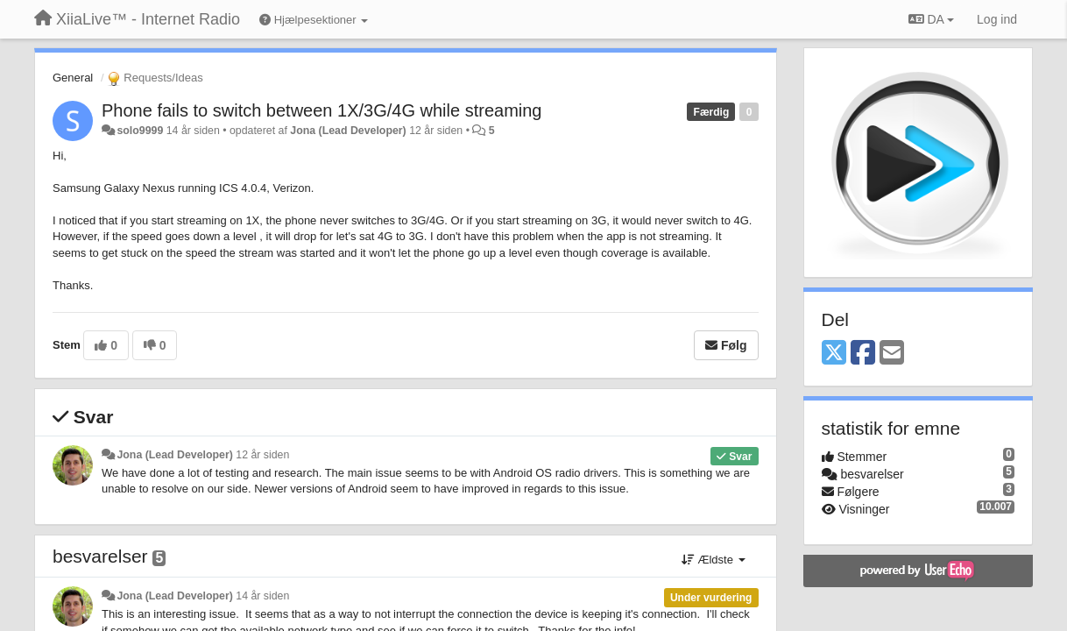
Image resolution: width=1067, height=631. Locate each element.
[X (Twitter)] (834, 353)
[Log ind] (997, 19)
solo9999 (140, 130)
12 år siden (262, 455)
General (73, 77)
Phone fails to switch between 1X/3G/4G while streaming (321, 110)
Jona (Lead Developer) (348, 130)
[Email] (892, 353)
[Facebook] (863, 353)
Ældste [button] (713, 559)
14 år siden (262, 596)
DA (931, 19)
